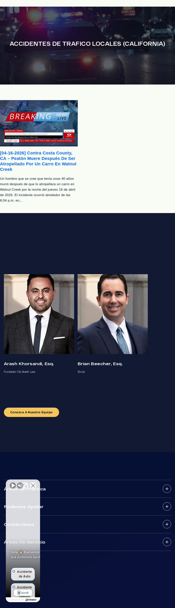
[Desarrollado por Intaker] (49, 600)
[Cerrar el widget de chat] (69, 483)
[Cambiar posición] (61, 483)
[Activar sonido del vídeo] (13, 483)
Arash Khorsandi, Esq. (29, 363)
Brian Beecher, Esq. (100, 363)
